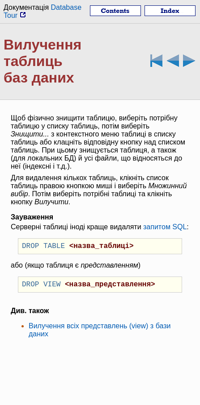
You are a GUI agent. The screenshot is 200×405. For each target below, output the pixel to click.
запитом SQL (165, 227)
